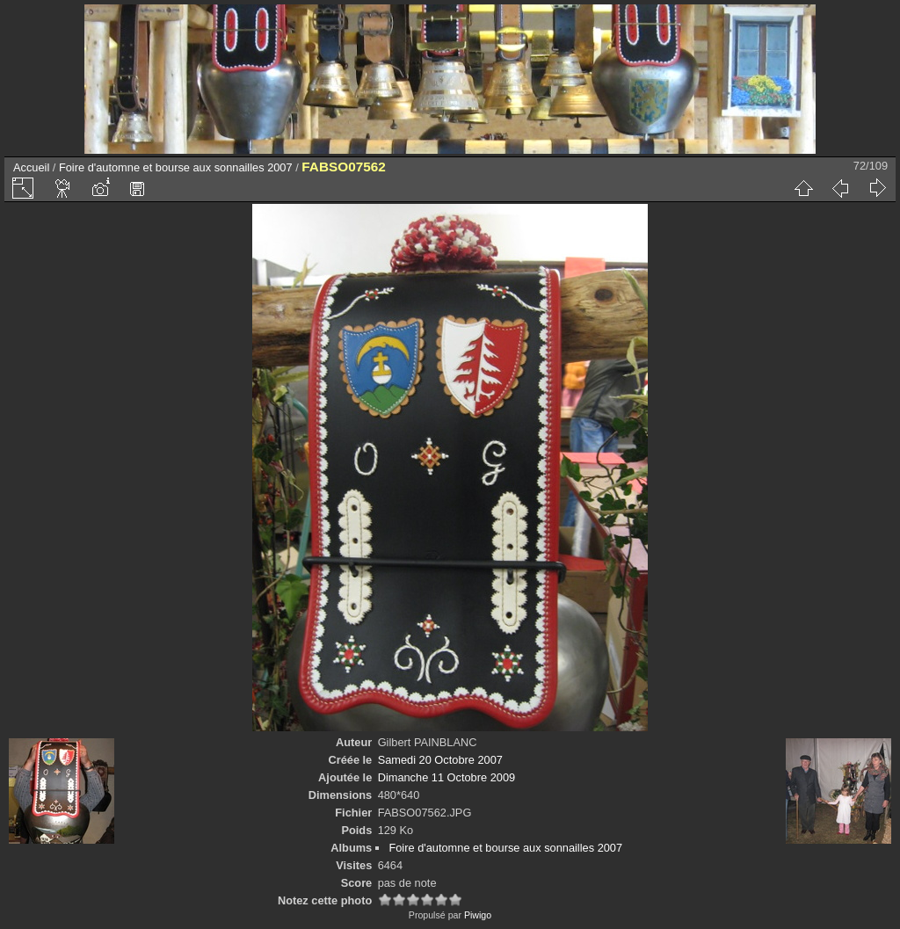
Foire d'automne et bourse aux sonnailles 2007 (176, 167)
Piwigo (477, 915)
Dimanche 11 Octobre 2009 (447, 777)
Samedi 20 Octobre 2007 (440, 759)
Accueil (31, 167)
